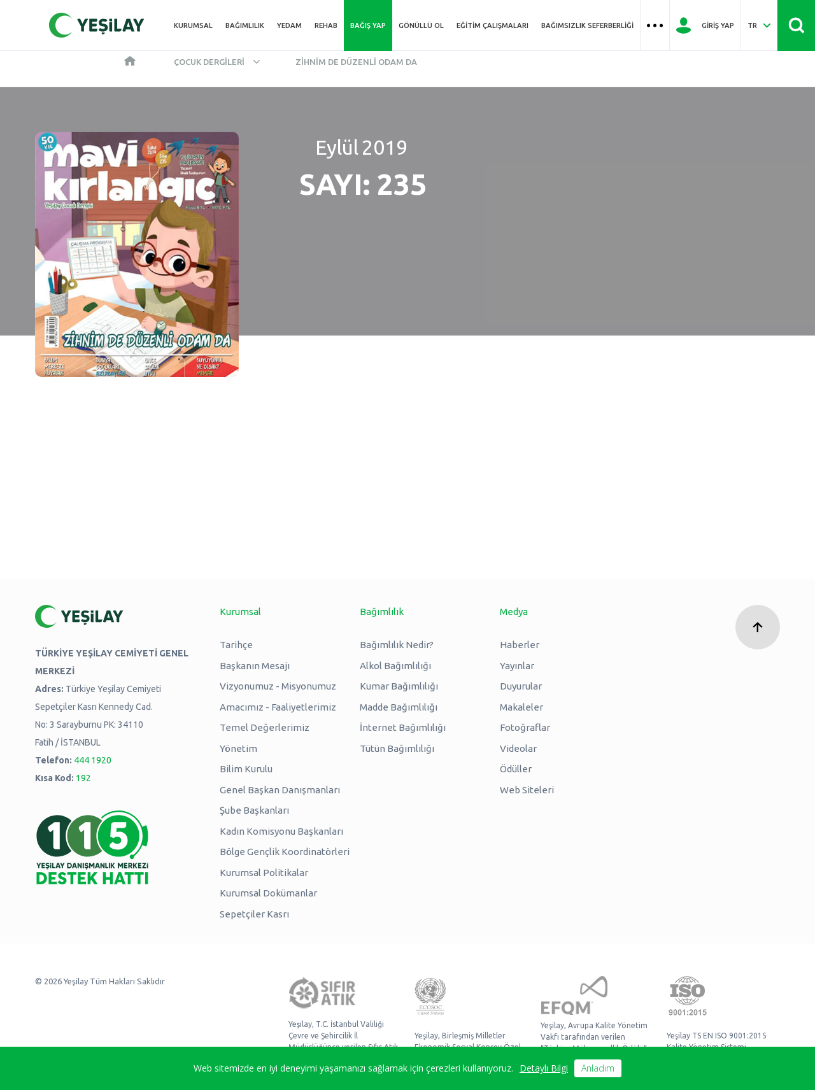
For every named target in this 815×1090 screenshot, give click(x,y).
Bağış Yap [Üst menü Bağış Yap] (368, 25)
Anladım (597, 1068)
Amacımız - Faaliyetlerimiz (278, 707)
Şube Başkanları (254, 810)
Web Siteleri (527, 789)
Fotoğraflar (525, 727)
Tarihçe (236, 644)
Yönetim (238, 748)
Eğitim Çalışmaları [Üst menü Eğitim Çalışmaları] (492, 25)
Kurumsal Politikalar (264, 872)
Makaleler (521, 707)
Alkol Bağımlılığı (395, 665)
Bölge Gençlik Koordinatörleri (285, 851)
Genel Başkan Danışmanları (280, 789)
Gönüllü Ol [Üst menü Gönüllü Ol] (421, 25)
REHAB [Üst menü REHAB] (326, 25)
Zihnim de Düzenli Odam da (356, 61)
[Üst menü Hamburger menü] (655, 25)
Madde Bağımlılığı (398, 707)
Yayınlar (517, 665)
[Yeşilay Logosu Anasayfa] (97, 25)
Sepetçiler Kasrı (254, 914)
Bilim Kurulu (246, 768)
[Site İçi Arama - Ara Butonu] (796, 25)
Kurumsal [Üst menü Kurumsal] (193, 25)
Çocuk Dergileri (209, 61)
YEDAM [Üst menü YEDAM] (289, 25)
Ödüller (516, 768)
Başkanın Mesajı (255, 665)
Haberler (519, 644)
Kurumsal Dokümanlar (268, 893)
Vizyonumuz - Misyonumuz (278, 686)
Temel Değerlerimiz (264, 727)
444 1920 (92, 760)
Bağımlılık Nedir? (397, 644)
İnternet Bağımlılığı (403, 727)
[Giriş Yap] (705, 25)
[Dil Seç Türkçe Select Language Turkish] (759, 25)
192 (83, 778)
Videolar (518, 748)
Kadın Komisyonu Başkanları (281, 831)
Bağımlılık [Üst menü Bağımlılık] (244, 25)
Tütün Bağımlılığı (397, 748)
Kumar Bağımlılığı (399, 686)
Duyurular (521, 686)
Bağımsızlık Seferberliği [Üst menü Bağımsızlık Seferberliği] (587, 25)
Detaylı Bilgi (544, 1068)
